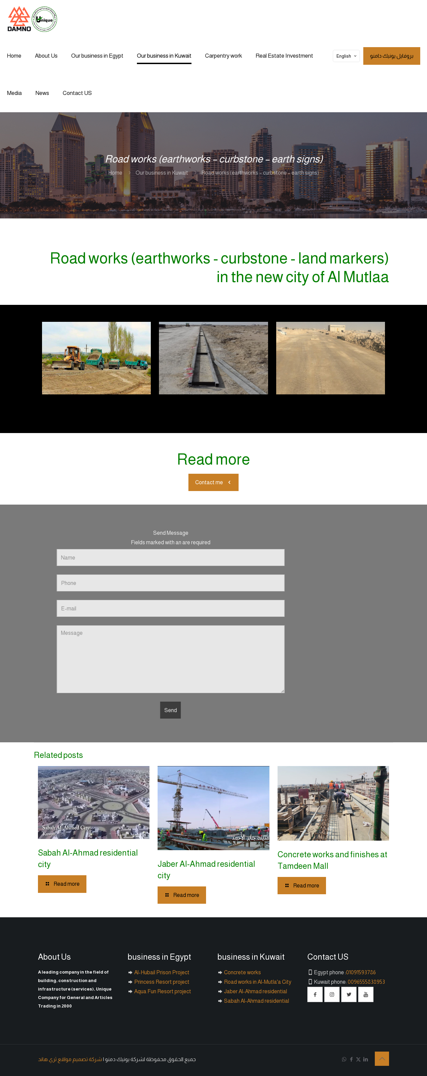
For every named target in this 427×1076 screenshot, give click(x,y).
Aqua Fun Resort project (162, 991)
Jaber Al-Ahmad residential (255, 991)
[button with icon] (315, 994)
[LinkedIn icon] (365, 1059)
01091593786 (361, 972)
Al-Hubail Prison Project (161, 972)
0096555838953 (366, 982)
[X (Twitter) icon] (358, 1059)
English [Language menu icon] (347, 56)
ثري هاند (47, 1059)
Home (115, 173)
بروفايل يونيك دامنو (391, 56)
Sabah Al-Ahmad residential (256, 1001)
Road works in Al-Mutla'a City (257, 982)
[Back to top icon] (382, 1059)
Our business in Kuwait (162, 173)
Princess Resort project (161, 982)
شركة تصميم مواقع (80, 1059)
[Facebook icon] (351, 1059)
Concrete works (242, 972)
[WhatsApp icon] (344, 1059)
